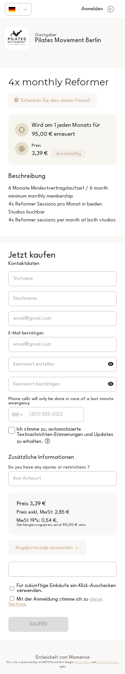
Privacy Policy (83, 662)
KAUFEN (38, 624)
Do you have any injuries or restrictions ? (49, 467)
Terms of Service (108, 662)
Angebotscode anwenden (47, 547)
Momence (79, 657)
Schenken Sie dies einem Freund (52, 100)
